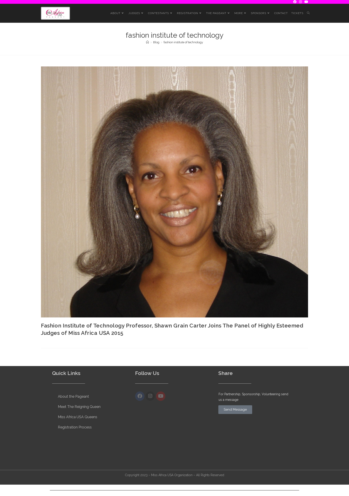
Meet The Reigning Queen (79, 407)
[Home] (147, 42)
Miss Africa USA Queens (77, 417)
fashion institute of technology (183, 42)
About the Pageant (73, 396)
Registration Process (75, 427)
